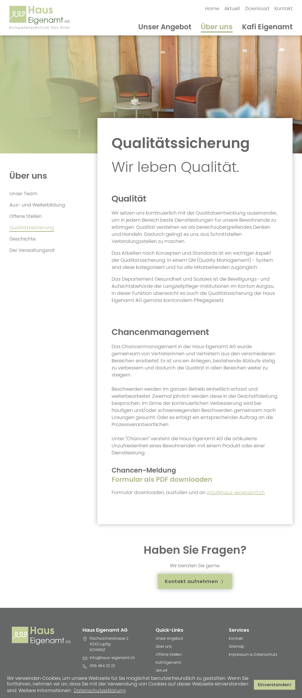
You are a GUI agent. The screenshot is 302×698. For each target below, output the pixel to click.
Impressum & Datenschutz (253, 654)
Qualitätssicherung (31, 227)
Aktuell (232, 8)
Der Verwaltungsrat (32, 250)
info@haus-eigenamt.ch (236, 492)
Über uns (217, 27)
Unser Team (23, 193)
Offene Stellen (25, 216)
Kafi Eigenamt (267, 27)
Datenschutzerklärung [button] (100, 690)
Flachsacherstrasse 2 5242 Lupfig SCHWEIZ (109, 644)
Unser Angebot (164, 27)
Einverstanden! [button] (274, 685)
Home (212, 8)
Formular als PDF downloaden (162, 479)
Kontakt (283, 8)
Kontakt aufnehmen (195, 581)
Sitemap (236, 646)
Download (257, 8)
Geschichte (22, 239)
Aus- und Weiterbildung (37, 205)
